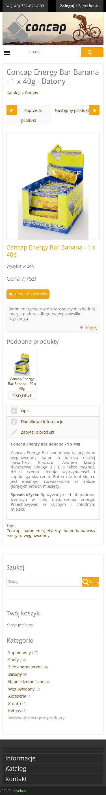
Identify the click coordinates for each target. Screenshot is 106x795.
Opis (20, 411)
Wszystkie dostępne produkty (36, 718)
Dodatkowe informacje (37, 421)
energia (14, 535)
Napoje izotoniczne (29, 681)
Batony (31, 92)
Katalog (14, 92)
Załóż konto (88, 5)
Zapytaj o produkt (32, 432)
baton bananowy (79, 530)
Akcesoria (20, 696)
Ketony (17, 710)
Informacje (20, 758)
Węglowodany (24, 689)
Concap (14, 530)
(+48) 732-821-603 (27, 5)
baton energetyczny (42, 530)
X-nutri (17, 703)
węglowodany (36, 535)
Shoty (17, 659)
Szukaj (92, 52)
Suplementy (23, 652)
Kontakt (16, 779)
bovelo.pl (19, 790)
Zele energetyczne (28, 667)
